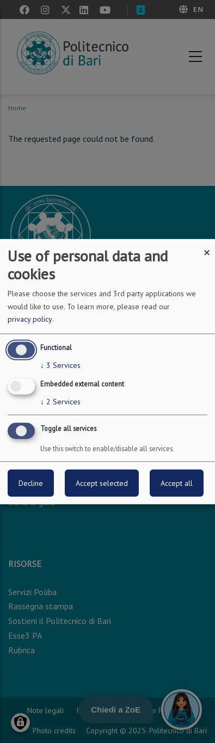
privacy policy (30, 319)
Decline (31, 483)
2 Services (60, 401)
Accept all (177, 483)
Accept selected (102, 483)
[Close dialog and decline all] (207, 245)
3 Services (60, 365)
